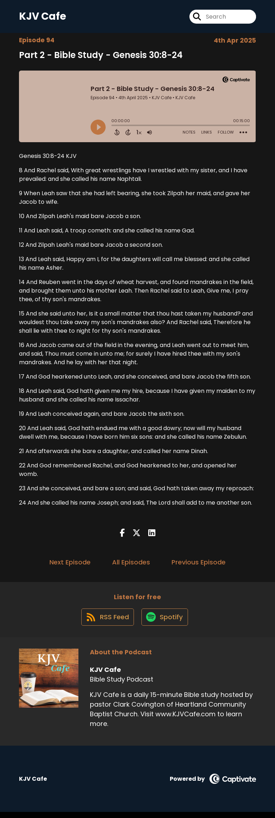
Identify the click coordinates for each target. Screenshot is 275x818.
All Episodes (131, 564)
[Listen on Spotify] (165, 623)
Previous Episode (199, 564)
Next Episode (70, 564)
